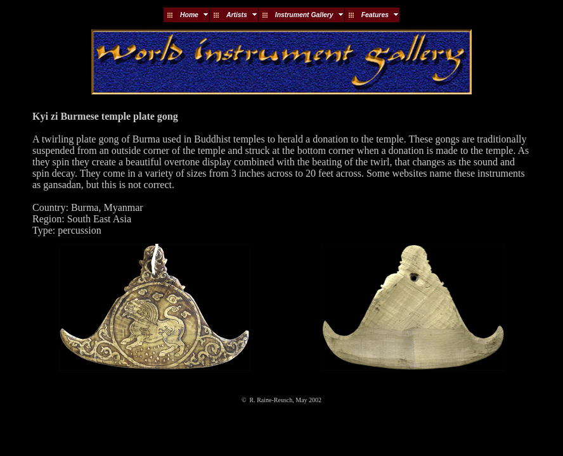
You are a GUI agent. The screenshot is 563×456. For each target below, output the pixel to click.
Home (189, 14)
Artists (236, 14)
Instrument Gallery (304, 14)
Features (375, 14)
